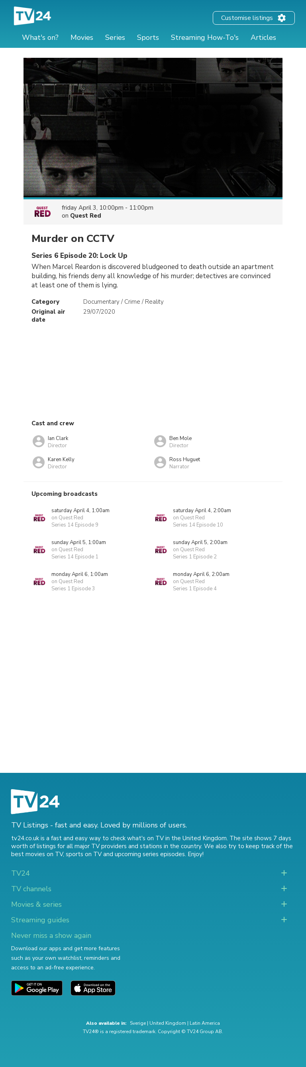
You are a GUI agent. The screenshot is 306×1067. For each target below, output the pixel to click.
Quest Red (85, 216)
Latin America (205, 1023)
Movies (82, 37)
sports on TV (84, 854)
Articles (263, 37)
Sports (148, 37)
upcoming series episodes (150, 854)
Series (115, 37)
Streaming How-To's (205, 37)
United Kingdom (167, 1023)
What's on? (40, 37)
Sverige (138, 1023)
